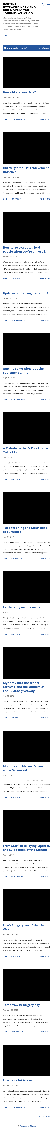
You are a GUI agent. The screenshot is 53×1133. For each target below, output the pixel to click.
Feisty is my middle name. (22, 607)
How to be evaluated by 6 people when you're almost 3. (24, 249)
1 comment (16, 199)
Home (6, 35)
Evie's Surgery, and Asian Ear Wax (24, 927)
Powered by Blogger (26, 1126)
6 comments (16, 797)
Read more (45, 119)
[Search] (42, 4)
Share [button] (5, 119)
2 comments (16, 278)
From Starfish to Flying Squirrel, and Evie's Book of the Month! (26, 848)
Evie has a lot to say (17, 1080)
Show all (44, 48)
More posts (44, 1116)
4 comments (16, 479)
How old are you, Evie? (19, 92)
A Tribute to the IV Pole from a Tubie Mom (25, 450)
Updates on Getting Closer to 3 (25, 293)
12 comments (17, 1032)
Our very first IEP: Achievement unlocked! (26, 170)
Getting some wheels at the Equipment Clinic (23, 370)
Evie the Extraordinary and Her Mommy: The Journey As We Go (19, 9)
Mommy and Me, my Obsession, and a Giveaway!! (26, 768)
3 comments (16, 558)
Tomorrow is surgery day (21, 1005)
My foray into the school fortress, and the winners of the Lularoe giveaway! (24, 687)
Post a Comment (18, 119)
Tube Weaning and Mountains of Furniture (25, 530)
